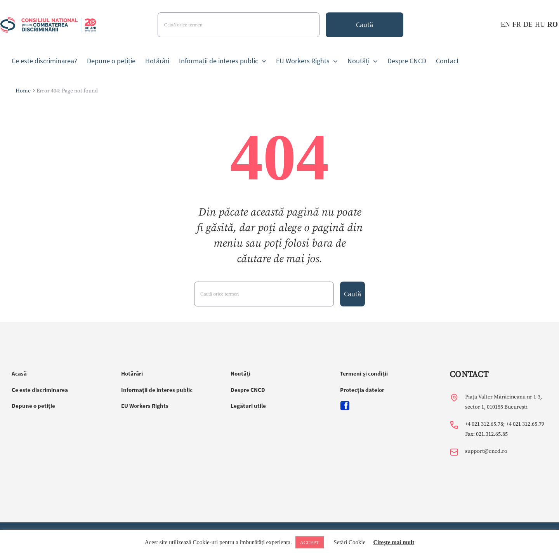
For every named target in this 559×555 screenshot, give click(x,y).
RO (552, 24)
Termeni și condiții (364, 373)
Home (23, 90)
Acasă (19, 373)
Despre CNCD (248, 389)
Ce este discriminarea (40, 389)
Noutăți (240, 373)
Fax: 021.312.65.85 (486, 434)
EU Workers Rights (144, 405)
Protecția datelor (362, 389)
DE (528, 24)
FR (516, 24)
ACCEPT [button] (309, 542)
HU (540, 24)
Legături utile (248, 405)
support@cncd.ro (486, 451)
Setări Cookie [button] (349, 542)
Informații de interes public (157, 389)
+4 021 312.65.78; (485, 424)
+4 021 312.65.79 (525, 424)
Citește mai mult (393, 542)
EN (505, 24)
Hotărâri (132, 373)
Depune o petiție (33, 405)
